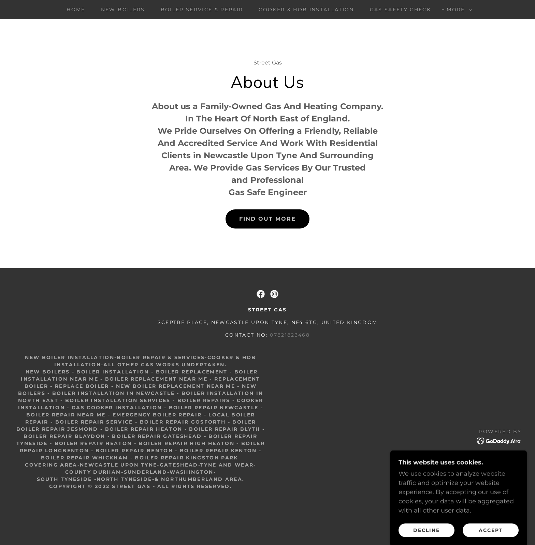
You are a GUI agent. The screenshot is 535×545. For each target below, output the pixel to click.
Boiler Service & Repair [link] (202, 9)
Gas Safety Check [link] (400, 9)
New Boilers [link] (123, 9)
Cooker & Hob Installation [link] (306, 9)
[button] (457, 9)
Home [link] (76, 9)
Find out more (267, 219)
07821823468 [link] (290, 335)
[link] (261, 294)
